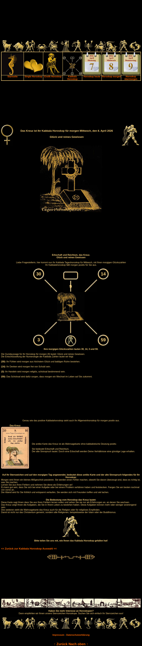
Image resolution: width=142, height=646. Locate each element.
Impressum (58, 635)
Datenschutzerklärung (78, 635)
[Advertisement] (71, 20)
